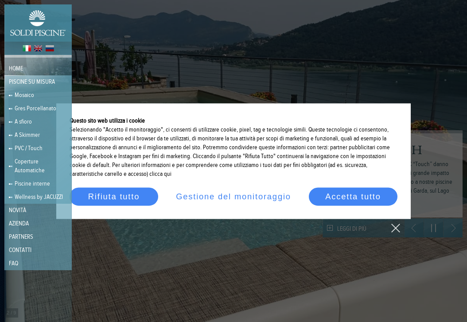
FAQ (13, 263)
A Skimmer (27, 135)
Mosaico (24, 95)
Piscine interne (32, 183)
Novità (17, 210)
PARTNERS (21, 237)
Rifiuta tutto (114, 196)
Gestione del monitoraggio (233, 196)
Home (16, 68)
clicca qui (160, 174)
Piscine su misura (32, 81)
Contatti (20, 250)
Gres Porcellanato (35, 108)
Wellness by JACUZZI (39, 197)
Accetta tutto (353, 196)
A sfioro (23, 121)
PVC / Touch (29, 148)
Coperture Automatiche (30, 166)
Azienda (19, 223)
